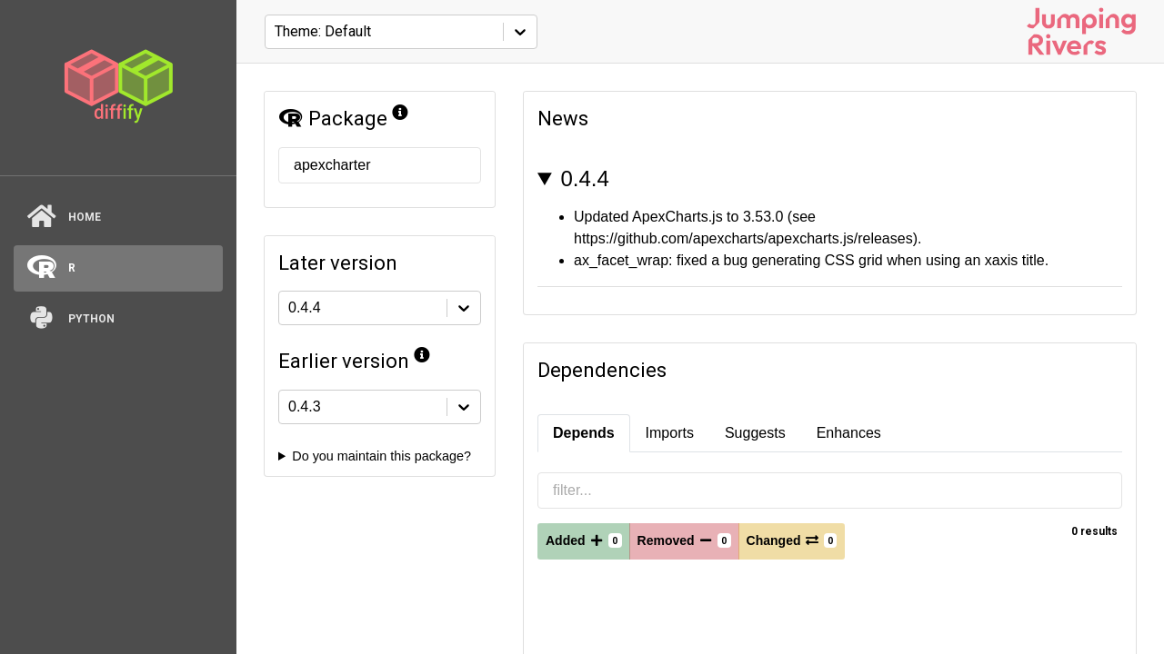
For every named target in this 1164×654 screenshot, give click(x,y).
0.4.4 (584, 178)
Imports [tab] (670, 433)
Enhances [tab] (849, 433)
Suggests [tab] (755, 433)
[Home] (118, 217)
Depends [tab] (584, 433)
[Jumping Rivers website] (1081, 31)
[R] (118, 268)
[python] (118, 319)
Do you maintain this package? (381, 456)
